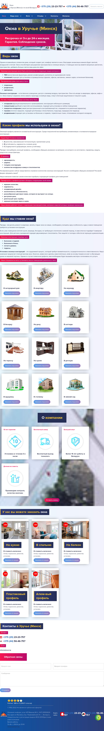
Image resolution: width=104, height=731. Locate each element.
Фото (28, 16)
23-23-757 (51, 7)
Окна (4, 16)
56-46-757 (77, 7)
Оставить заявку (52, 500)
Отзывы (40, 16)
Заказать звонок (96, 7)
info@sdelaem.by (5, 650)
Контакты (54, 16)
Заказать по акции (11, 560)
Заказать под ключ (12, 293)
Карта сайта (55, 714)
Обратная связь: (13, 657)
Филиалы (66, 16)
